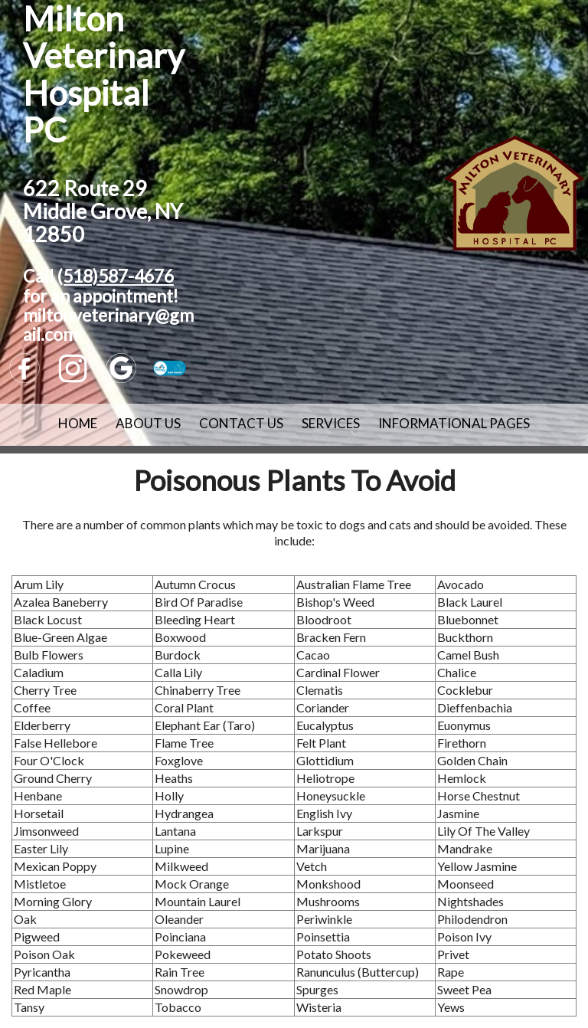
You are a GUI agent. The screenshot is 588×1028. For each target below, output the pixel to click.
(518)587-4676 (115, 275)
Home (77, 423)
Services (331, 423)
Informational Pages (454, 423)
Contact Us (241, 423)
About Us (148, 423)
